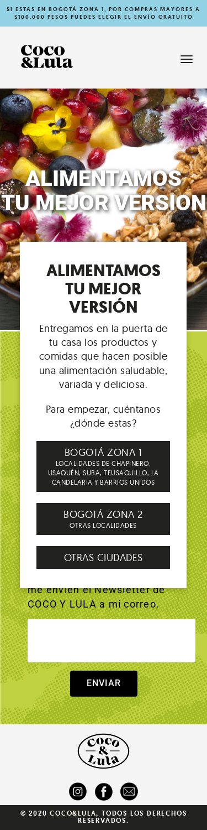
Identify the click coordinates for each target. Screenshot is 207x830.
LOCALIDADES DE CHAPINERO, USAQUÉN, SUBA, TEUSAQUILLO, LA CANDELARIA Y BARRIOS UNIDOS (103, 465)
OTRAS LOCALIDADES (103, 518)
